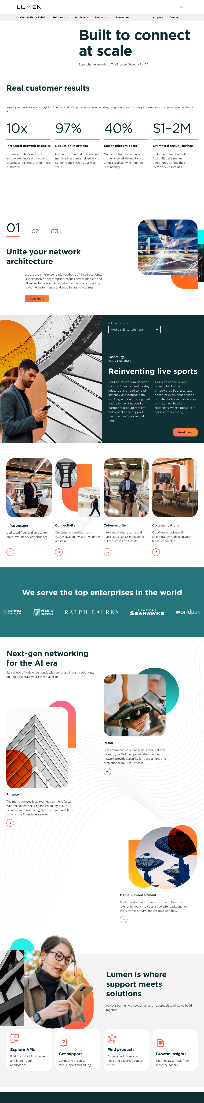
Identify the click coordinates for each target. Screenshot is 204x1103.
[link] (28, 214)
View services (10, 602)
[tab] (13, 277)
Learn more (107, 821)
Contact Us (176, 18)
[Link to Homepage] (30, 7)
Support (157, 18)
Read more (37, 348)
